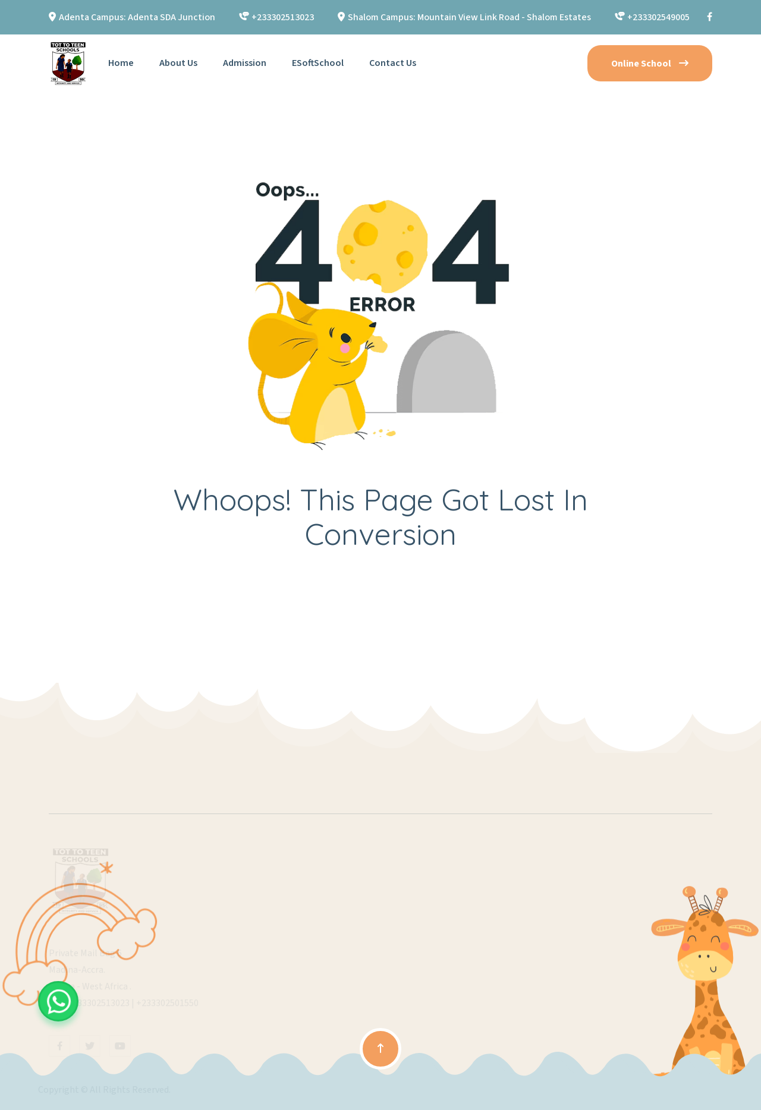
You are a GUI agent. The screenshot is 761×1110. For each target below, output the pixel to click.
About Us (178, 63)
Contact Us (392, 63)
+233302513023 (282, 17)
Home (121, 63)
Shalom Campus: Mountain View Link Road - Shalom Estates (469, 17)
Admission (244, 63)
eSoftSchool (318, 63)
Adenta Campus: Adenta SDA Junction (137, 17)
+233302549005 (658, 17)
